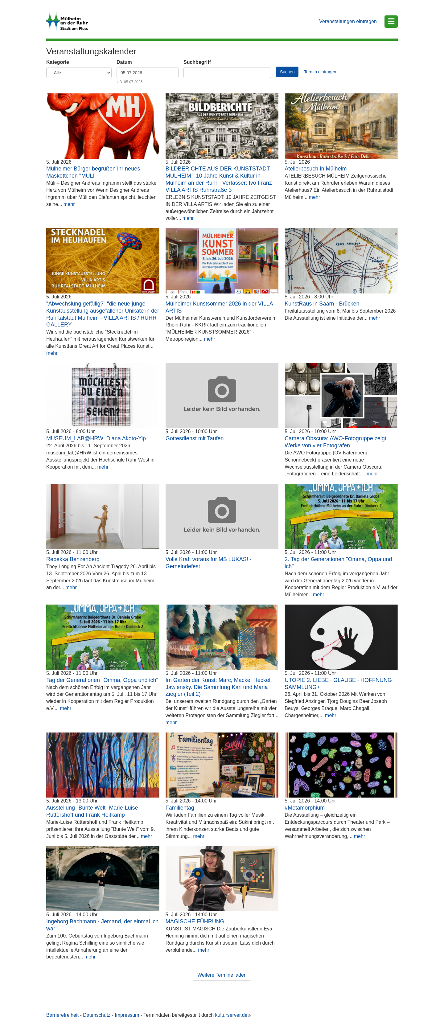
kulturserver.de (233, 1015)
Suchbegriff (197, 62)
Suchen (287, 71)
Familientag (180, 808)
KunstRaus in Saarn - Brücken (322, 304)
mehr (69, 204)
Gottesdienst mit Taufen (195, 438)
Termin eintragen (320, 71)
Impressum (127, 1015)
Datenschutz (96, 1015)
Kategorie (57, 62)
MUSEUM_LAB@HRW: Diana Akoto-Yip (96, 438)
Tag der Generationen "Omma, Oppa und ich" (102, 680)
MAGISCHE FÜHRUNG (195, 921)
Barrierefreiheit (62, 1015)
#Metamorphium (305, 808)
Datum (124, 62)
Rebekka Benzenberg (73, 559)
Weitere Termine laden (222, 975)
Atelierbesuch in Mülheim (316, 169)
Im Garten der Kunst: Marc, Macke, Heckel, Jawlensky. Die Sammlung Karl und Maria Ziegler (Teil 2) (219, 687)
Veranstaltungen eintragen (348, 21)
